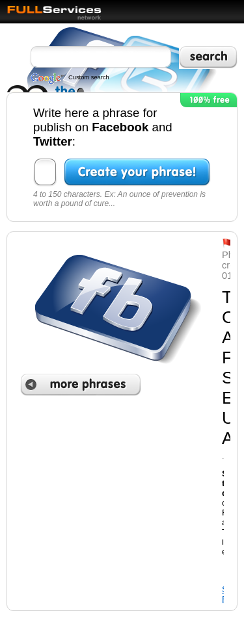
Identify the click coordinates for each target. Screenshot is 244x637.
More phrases (80, 385)
